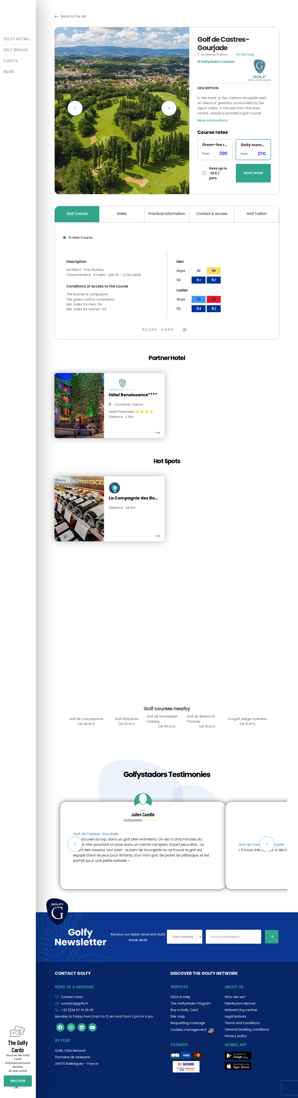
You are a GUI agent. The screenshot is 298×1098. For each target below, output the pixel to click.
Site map (177, 1016)
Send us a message (74, 987)
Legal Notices (235, 1016)
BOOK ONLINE (253, 173)
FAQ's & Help (180, 997)
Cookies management (192, 1029)
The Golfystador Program (190, 1003)
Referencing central (241, 1010)
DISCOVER (17, 1081)
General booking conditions (247, 1029)
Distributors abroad (240, 1003)
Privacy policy (236, 1036)
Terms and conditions (242, 1023)
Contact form (72, 997)
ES (20, 1087)
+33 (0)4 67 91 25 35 (77, 1010)
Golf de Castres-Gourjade (96, 833)
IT (24, 1087)
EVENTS (10, 60)
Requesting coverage (187, 1023)
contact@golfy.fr (74, 1003)
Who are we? (235, 997)
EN (16, 1087)
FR (12, 1087)
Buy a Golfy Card (184, 1010)
